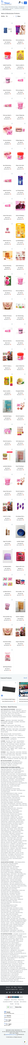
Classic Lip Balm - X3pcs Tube (7, 391)
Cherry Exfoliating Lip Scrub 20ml (20, 215)
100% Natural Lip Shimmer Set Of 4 (20, 441)
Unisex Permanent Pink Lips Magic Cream (7, 90)
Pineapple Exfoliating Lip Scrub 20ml (20, 391)
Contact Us (21, 989)
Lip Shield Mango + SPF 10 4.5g (20, 240)
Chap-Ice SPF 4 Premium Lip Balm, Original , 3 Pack (20, 566)
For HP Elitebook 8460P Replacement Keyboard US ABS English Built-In (9, 699)
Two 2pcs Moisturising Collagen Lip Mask (7, 140)
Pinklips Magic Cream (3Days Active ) (20, 140)
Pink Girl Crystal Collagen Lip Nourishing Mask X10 (7, 441)
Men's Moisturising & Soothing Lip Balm (7, 40)
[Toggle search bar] (22, 2)
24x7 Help (17, 1003)
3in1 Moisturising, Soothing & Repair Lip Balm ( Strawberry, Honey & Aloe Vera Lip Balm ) (20, 315)
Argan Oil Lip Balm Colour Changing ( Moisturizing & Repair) (7, 541)
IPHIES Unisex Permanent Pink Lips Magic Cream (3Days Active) (7, 240)
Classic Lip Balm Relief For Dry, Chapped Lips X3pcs (20, 65)
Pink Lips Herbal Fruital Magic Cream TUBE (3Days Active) (7, 115)
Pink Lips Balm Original (7, 616)
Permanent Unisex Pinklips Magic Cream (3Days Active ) (20, 340)
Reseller (12, 1003)
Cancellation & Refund (7, 1001)
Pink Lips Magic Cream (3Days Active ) (20, 290)
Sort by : (3, 16)
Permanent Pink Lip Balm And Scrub (7, 290)
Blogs (15, 987)
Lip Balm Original (20, 541)
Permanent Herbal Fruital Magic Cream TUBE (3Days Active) (7, 641)
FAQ (12, 987)
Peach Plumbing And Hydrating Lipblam (20, 466)
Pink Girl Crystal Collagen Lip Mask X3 (20, 491)
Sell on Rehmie (23, 1001)
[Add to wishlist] (15, 683)
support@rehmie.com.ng (10, 1034)
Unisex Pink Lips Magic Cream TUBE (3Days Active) (7, 215)
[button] (25, 2)
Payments (20, 987)
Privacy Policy (21, 999)
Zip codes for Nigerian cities (12, 989)
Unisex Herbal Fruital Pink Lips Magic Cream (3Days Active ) (20, 366)
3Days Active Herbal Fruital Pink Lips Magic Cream (20, 165)
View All (25, 677)
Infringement (7, 999)
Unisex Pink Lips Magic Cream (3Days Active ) (7, 491)
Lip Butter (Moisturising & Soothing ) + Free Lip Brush (7, 466)
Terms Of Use (14, 999)
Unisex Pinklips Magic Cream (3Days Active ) (20, 115)
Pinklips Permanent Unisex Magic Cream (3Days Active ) (7, 315)
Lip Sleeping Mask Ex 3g (7, 566)
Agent (14, 1024)
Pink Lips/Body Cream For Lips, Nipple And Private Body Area (20, 40)
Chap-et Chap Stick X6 (20, 641)
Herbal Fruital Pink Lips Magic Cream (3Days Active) (7, 65)
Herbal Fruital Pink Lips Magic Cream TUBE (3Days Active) (7, 190)
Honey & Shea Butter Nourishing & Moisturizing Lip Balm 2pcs (7, 265)
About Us (8, 987)
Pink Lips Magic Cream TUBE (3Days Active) (20, 90)
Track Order (16, 1001)
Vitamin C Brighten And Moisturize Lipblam (20, 616)
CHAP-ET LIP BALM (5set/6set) (7, 516)
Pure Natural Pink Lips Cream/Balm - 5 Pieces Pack (20, 516)
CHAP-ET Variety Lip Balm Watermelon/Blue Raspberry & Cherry (7, 366)
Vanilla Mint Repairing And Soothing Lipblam (7, 416)
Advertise (14, 1016)
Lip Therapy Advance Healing (20, 190)
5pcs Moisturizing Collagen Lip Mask (7, 165)
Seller (14, 1020)
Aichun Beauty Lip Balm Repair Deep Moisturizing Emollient (20, 265)
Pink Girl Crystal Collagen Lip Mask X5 (20, 416)
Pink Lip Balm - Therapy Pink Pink (20, 591)
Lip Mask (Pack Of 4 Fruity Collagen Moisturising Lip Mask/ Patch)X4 (7, 591)
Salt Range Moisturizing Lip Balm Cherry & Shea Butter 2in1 (7, 666)
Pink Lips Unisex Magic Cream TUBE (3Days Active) (7, 340)
